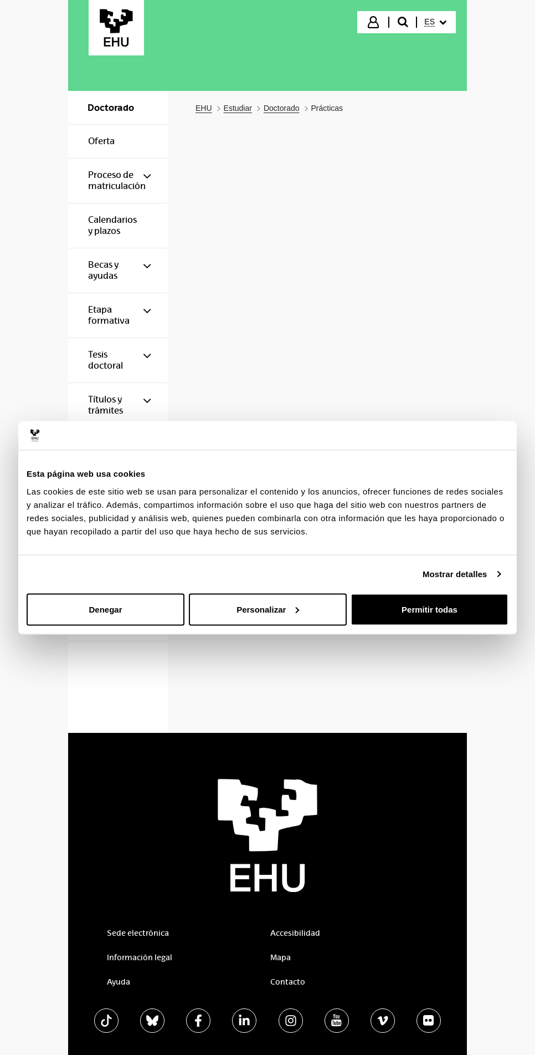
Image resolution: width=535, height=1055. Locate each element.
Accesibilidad (295, 933)
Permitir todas (429, 609)
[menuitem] (435, 22)
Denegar (105, 609)
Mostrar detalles (455, 574)
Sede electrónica (138, 933)
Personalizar (267, 609)
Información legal (139, 957)
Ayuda (118, 981)
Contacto (287, 981)
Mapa (280, 957)
